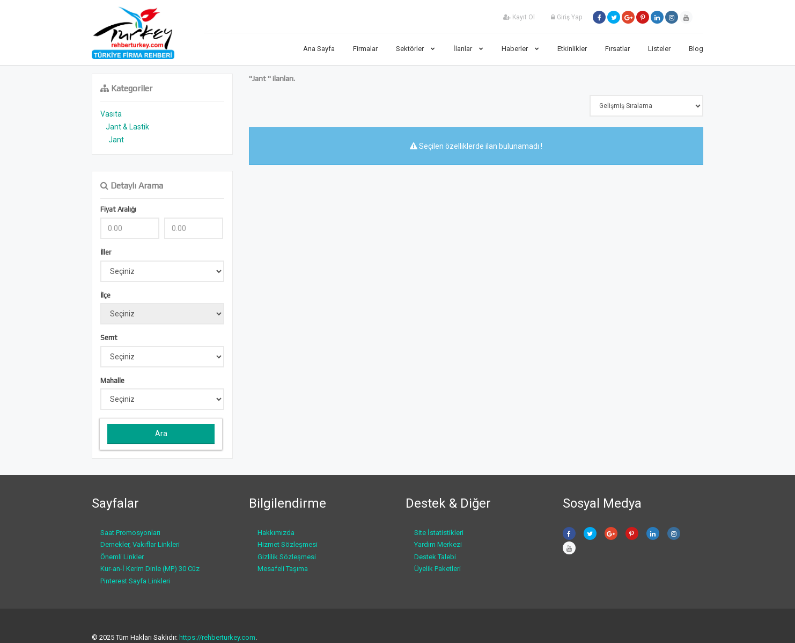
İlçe (105, 295)
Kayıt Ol (519, 17)
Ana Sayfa (319, 49)
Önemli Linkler (122, 557)
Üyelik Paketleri (437, 569)
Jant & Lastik (127, 126)
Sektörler (415, 49)
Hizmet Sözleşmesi (287, 544)
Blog (696, 49)
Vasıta (111, 114)
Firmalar (365, 49)
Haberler (520, 49)
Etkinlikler (572, 49)
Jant (116, 139)
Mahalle (112, 381)
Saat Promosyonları (130, 533)
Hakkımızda (276, 533)
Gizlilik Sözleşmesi (286, 557)
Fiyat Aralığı (118, 209)
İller (105, 252)
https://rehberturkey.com (217, 637)
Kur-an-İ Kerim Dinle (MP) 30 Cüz (150, 569)
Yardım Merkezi (438, 544)
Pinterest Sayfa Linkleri (135, 581)
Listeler (659, 49)
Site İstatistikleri (438, 533)
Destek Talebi (435, 557)
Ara (161, 433)
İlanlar (468, 49)
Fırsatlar (617, 49)
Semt (108, 338)
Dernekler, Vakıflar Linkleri (140, 544)
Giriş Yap (566, 17)
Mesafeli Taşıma (282, 569)
